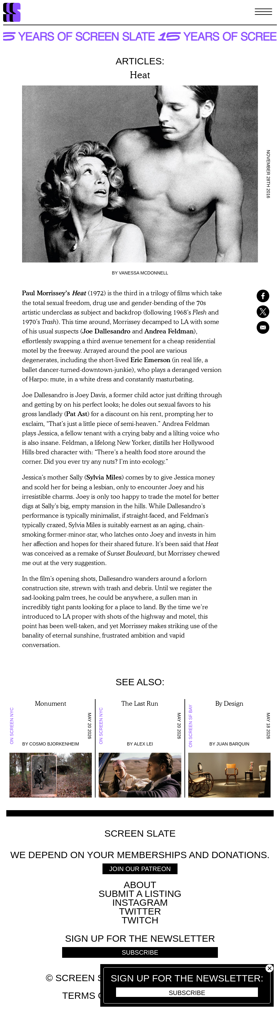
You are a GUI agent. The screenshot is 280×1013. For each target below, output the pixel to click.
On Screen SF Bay (190, 725)
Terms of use (97, 995)
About (140, 885)
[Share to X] (259, 311)
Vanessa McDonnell (143, 272)
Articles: (140, 61)
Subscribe (187, 992)
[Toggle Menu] (263, 12)
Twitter (140, 911)
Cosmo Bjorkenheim (54, 743)
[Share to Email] (259, 327)
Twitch (140, 920)
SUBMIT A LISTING (140, 893)
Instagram (140, 902)
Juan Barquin (232, 743)
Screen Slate (140, 833)
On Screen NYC (11, 726)
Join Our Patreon (140, 868)
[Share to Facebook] (259, 296)
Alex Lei (143, 743)
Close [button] (269, 968)
